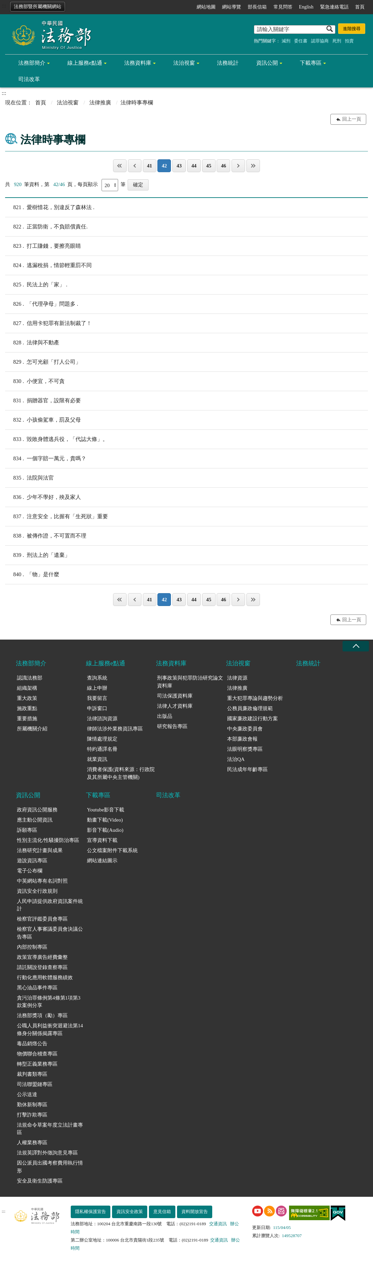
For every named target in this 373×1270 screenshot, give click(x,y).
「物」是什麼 (32, 574)
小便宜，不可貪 (35, 381)
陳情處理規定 (102, 739)
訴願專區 (27, 830)
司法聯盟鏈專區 (34, 1084)
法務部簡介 (31, 63)
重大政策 (27, 698)
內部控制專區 (32, 947)
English (306, 6)
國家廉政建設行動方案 (252, 718)
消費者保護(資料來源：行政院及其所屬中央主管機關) (121, 773)
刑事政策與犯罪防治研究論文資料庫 (190, 681)
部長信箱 (257, 6)
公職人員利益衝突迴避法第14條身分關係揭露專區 (50, 1029)
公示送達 (27, 1094)
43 (179, 165)
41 (149, 165)
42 (164, 165)
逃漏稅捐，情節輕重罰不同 (48, 265)
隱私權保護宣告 (90, 1211)
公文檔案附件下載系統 (112, 850)
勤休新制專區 (32, 1104)
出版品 (164, 716)
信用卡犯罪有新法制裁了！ (48, 323)
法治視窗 (184, 63)
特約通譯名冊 (102, 749)
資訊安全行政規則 (37, 891)
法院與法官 (29, 478)
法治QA (236, 759)
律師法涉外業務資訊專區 (115, 728)
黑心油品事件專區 (37, 987)
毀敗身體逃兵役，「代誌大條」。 (56, 439)
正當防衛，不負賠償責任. (46, 227)
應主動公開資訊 (34, 820)
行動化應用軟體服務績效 (45, 977)
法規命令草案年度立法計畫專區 (50, 1128)
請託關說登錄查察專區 (42, 967)
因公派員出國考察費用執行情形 (50, 1166)
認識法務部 (29, 678)
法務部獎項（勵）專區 (42, 1015)
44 (193, 165)
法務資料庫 (137, 63)
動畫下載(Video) (105, 820)
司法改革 (29, 79)
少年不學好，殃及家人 (43, 497)
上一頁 (134, 165)
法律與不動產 (32, 343)
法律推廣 (100, 102)
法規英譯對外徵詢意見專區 (47, 1152)
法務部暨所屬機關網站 (37, 6)
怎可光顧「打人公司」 (43, 362)
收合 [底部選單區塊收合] (356, 646)
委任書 (300, 40)
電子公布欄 (29, 870)
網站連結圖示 (102, 860)
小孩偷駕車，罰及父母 (43, 420)
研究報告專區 (172, 726)
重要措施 (27, 718)
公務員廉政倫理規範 (250, 708)
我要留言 (97, 698)
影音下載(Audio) (105, 830)
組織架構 (27, 688)
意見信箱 (162, 1211)
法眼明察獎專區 (245, 749)
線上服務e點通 (84, 63)
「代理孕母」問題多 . (41, 304)
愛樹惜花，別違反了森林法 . (49, 207)
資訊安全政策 (129, 1211)
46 (223, 165)
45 (208, 165)
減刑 (286, 40)
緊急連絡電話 (334, 6)
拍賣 (349, 40)
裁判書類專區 (32, 1074)
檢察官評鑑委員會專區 (42, 919)
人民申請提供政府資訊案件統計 (50, 905)
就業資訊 (97, 759)
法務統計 (228, 63)
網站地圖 (206, 6)
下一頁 (238, 165)
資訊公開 (267, 63)
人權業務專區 (32, 1142)
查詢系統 (97, 678)
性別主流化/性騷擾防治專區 (48, 840)
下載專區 (311, 63)
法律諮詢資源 (102, 718)
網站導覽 (231, 6)
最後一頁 (253, 165)
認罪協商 (320, 40)
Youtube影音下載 (105, 809)
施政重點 (27, 708)
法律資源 (237, 678)
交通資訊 (218, 1223)
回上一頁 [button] (351, 119)
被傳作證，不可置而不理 (45, 536)
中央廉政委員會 (245, 728)
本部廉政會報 (242, 739)
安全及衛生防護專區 (40, 1181)
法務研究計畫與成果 (40, 850)
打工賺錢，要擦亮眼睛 (43, 246)
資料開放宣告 (194, 1211)
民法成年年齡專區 (247, 769)
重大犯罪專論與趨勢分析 (255, 698)
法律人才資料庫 (175, 706)
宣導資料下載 (102, 840)
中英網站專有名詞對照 (42, 881)
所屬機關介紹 (32, 728)
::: (4, 5)
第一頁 (120, 165)
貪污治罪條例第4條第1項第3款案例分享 (49, 1001)
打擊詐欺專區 (32, 1114)
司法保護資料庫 (175, 696)
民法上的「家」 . (36, 285)
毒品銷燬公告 (32, 1043)
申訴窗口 (97, 708)
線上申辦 (97, 688)
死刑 (336, 40)
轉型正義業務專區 (37, 1064)
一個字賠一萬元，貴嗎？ (45, 459)
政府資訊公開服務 (37, 809)
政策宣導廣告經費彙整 (42, 957)
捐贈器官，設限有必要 (43, 401)
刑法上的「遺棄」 (37, 555)
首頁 (360, 6)
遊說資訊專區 (32, 860)
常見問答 (282, 6)
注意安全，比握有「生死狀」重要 (56, 516)
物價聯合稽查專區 (37, 1053)
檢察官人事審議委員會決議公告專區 (50, 933)
